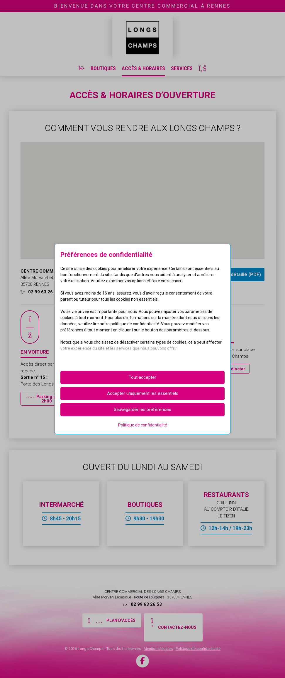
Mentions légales (158, 648)
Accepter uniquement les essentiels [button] (142, 393)
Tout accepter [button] (142, 377)
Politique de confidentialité (198, 648)
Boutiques (103, 68)
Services (182, 68)
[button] (47, 399)
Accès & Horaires (143, 68)
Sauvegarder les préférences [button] (142, 409)
